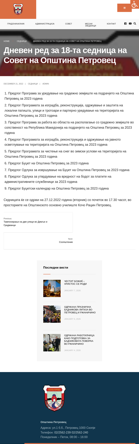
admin (46, 83)
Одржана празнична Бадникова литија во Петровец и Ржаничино (80, 292)
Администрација (44, 23)
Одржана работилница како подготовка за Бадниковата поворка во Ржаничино (79, 321)
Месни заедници (90, 24)
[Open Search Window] (134, 23)
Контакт (111, 23)
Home (7, 41)
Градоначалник (15, 23)
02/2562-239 (62, 414)
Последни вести (56, 249)
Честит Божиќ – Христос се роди (75, 264)
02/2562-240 (80, 414)
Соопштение (128, 219)
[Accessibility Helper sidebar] (134, 4)
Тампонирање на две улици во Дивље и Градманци (25, 221)
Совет (68, 23)
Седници (22, 41)
